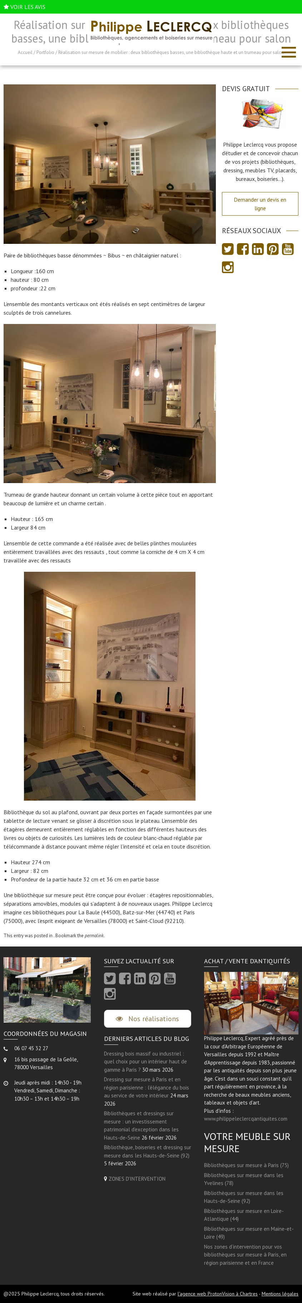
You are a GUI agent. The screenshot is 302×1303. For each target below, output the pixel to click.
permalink (94, 936)
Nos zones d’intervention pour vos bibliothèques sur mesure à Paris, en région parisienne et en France (245, 1254)
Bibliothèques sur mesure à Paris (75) (246, 1165)
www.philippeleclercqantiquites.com (245, 1118)
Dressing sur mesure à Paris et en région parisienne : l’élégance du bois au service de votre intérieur (146, 1087)
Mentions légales (280, 1293)
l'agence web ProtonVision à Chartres (218, 1293)
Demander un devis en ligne (260, 204)
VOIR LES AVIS (27, 6)
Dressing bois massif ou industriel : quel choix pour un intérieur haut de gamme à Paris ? (145, 1061)
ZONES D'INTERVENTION (137, 1178)
